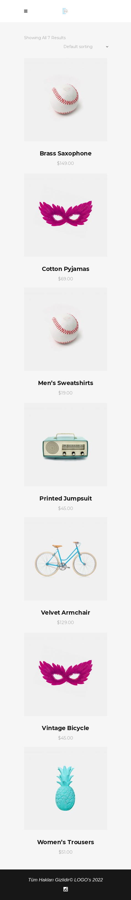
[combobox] (79, 46)
